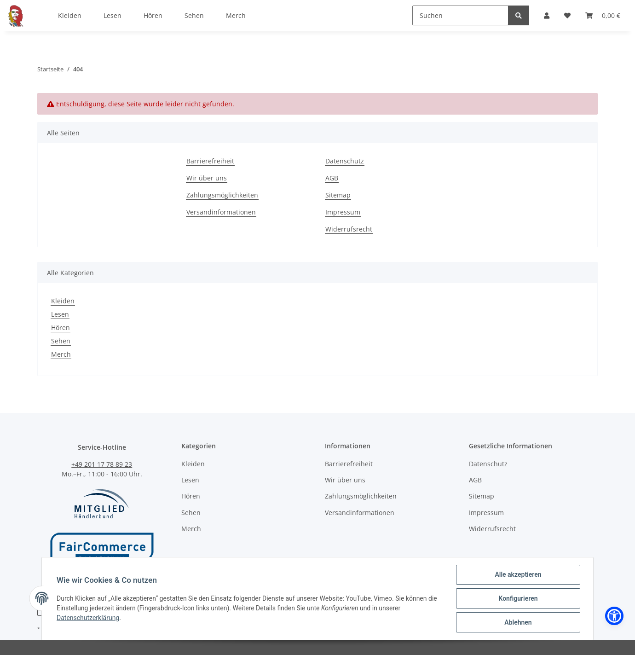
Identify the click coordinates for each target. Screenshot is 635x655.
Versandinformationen (221, 212)
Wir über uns (206, 178)
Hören (60, 327)
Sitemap (338, 195)
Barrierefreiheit (210, 161)
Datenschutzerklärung (88, 617)
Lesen (60, 314)
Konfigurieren (517, 598)
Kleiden (63, 300)
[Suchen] (460, 15)
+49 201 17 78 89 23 (101, 464)
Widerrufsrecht (348, 229)
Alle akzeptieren (518, 574)
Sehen (60, 340)
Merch (61, 354)
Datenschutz (344, 161)
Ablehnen (517, 622)
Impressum (342, 212)
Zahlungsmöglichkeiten (222, 195)
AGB (331, 178)
